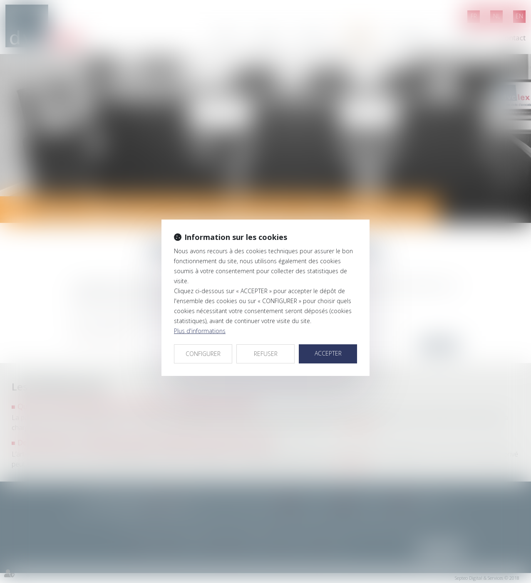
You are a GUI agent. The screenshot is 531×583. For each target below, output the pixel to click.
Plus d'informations (200, 331)
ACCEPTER (328, 353)
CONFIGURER (203, 354)
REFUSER (266, 354)
